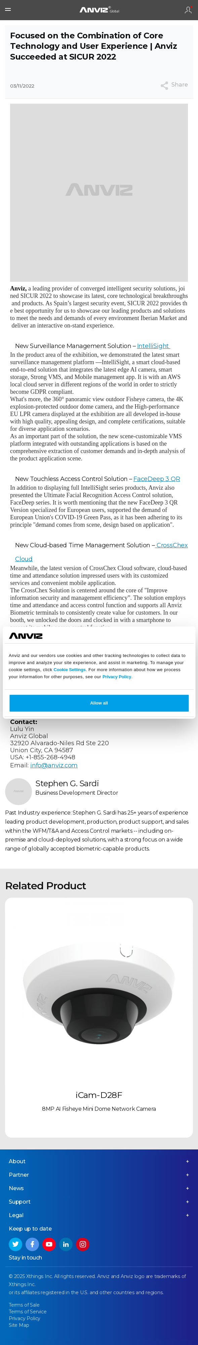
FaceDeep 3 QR (156, 479)
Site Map (19, 1325)
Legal (16, 1215)
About (17, 1161)
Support (20, 1202)
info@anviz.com (54, 765)
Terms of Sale (24, 1305)
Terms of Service (28, 1312)
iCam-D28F (99, 1095)
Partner (19, 1175)
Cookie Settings (70, 669)
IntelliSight (153, 346)
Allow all (99, 702)
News (16, 1188)
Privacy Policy (117, 676)
